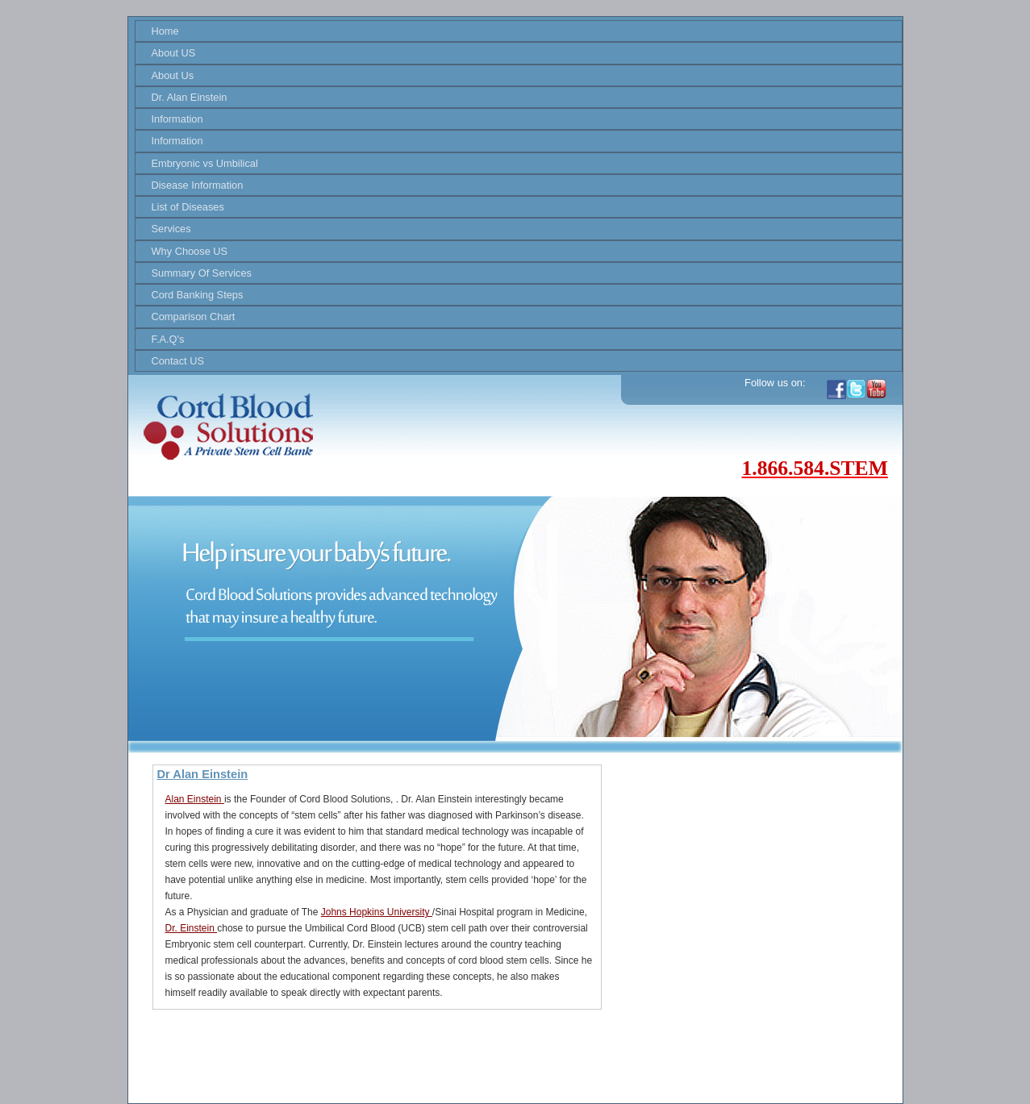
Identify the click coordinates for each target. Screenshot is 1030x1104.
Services (171, 229)
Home (165, 31)
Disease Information (198, 185)
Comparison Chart (194, 316)
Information (177, 119)
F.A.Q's (168, 339)
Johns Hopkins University (376, 912)
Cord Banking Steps (198, 295)
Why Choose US (190, 251)
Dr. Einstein (191, 928)
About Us (173, 75)
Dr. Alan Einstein (189, 97)
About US (174, 53)
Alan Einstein (194, 799)
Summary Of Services (202, 273)
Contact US (178, 361)
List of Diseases (188, 207)
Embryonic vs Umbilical (205, 163)
